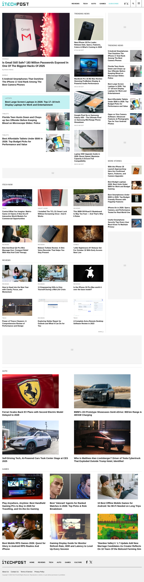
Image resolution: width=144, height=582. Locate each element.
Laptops (8, 98)
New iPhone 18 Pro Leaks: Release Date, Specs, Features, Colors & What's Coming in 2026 (88, 44)
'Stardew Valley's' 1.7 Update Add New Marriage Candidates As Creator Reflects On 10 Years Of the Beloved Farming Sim (119, 546)
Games (103, 4)
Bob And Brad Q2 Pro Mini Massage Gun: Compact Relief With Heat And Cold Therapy (15, 250)
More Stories (115, 161)
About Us (5, 572)
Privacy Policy (39, 572)
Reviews (75, 4)
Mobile (5, 75)
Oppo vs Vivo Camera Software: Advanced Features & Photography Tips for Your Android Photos (118, 119)
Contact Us (15, 572)
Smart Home (43, 208)
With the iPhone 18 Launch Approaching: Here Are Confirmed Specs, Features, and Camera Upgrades (117, 171)
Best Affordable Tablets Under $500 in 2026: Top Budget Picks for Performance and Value (22, 141)
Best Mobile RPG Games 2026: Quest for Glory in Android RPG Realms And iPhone (24, 546)
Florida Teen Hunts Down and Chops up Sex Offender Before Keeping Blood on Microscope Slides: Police (22, 120)
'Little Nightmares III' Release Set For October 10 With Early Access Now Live (87, 250)
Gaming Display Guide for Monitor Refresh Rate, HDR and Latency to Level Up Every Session (71, 546)
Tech (85, 4)
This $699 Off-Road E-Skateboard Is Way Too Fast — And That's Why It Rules (88, 214)
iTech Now (7, 185)
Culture (78, 562)
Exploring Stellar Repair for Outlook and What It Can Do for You (51, 323)
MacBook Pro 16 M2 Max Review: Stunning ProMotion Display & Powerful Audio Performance (88, 81)
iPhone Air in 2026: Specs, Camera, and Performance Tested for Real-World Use (119, 210)
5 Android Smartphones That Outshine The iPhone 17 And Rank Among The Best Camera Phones (22, 82)
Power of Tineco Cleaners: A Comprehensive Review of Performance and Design (14, 323)
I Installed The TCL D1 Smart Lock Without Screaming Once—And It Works (52, 214)
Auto (93, 4)
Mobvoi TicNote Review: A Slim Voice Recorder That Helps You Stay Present (51, 250)
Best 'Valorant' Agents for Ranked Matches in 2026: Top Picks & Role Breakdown (68, 506)
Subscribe (113, 4)
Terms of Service (26, 572)
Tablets (5, 114)
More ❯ (100, 331)
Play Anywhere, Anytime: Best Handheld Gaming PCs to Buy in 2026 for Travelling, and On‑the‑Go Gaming (23, 506)
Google (5, 59)
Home (32, 562)
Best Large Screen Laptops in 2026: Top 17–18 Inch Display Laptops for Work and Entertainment (117, 88)
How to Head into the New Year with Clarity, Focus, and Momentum (15, 289)
